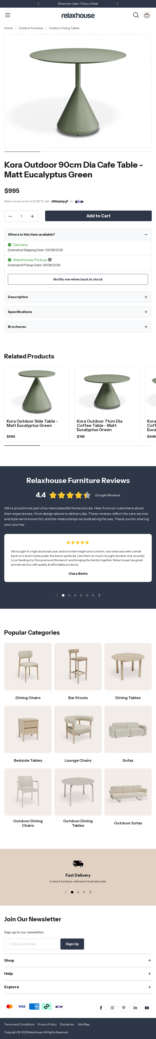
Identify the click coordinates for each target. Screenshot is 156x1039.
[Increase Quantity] (32, 216)
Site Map (84, 1024)
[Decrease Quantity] (10, 216)
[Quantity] (21, 216)
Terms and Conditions (19, 1024)
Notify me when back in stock (78, 279)
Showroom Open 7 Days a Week (78, 3)
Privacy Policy (47, 1024)
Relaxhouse (35, 1032)
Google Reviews (107, 499)
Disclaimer (67, 1024)
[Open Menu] (7, 15)
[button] (118, 4)
